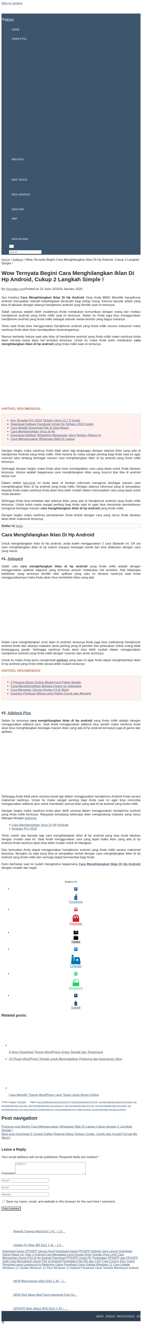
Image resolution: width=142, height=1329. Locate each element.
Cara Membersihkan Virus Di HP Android (40, 825)
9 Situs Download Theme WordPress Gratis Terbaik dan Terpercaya (56, 1052)
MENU (7, 20)
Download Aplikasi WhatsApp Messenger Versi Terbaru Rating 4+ (56, 435)
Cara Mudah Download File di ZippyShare (40, 428)
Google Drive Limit (104, 1256)
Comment (8, 1175)
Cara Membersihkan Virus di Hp (33, 431)
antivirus (30, 818)
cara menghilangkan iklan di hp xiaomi (110, 1106)
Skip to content (11, 3)
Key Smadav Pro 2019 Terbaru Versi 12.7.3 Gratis (45, 420)
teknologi (29, 483)
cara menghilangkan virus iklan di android (109, 1110)
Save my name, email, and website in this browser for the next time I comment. (61, 1204)
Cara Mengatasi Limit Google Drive (68, 1256)
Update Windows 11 (99, 1266)
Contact (110, 1318)
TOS (138, 1318)
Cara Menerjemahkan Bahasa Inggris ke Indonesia (46, 686)
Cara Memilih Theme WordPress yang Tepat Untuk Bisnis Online (54, 1095)
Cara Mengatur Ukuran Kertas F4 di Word (40, 690)
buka (19, 526)
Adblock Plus (19, 713)
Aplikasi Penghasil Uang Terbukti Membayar (99, 1270)
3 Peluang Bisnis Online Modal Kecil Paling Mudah (46, 682)
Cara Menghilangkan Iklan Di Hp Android (115, 1102)
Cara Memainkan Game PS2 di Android (35, 1263)
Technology (21, 1102)
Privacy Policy (126, 1318)
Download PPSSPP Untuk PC (72, 1260)
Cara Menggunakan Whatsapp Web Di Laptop (43, 439)
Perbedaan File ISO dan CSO (81, 1263)
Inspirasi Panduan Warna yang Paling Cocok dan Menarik (51, 693)
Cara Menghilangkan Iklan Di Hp (84, 1102)
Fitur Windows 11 (58, 1270)
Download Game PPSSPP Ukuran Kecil (28, 1253)
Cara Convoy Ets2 (114, 1263)
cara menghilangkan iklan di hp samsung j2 (46, 1106)
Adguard (15, 559)
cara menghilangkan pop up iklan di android (73, 1110)
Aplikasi (13, 1102)
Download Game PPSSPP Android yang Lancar (86, 1253)
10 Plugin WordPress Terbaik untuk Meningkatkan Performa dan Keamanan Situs (65, 1059)
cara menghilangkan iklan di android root (53, 1102)
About (100, 1318)
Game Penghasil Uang (70, 1266)
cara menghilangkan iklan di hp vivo (79, 1106)
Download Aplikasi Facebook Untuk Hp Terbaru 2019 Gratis (52, 424)
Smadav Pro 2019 (24, 828)
